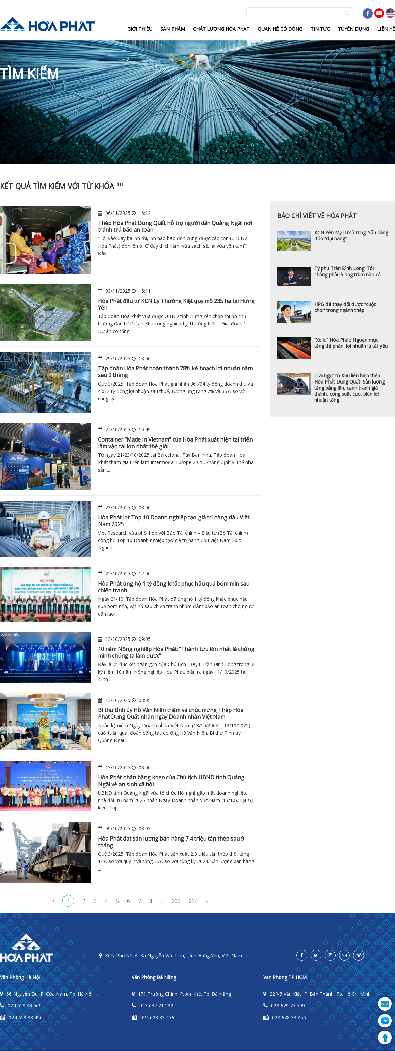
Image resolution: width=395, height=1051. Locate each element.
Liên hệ (386, 29)
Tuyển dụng (353, 29)
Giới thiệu (139, 29)
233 (176, 901)
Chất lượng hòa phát (221, 29)
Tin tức (320, 29)
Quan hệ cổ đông (280, 29)
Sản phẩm (172, 29)
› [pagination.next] (207, 900)
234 (193, 901)
